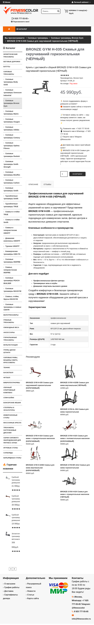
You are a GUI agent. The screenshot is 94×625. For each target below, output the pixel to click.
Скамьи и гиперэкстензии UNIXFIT (10, 230)
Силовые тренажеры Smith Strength (11, 164)
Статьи (30, 595)
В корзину (77, 174)
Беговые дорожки (11, 61)
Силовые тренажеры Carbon (11, 181)
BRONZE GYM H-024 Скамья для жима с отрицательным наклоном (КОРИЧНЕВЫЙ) (40, 438)
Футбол (6, 377)
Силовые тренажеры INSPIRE (12, 260)
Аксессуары (9, 332)
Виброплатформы (11, 382)
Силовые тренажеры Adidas (11, 128)
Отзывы (47, 184)
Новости (31, 591)
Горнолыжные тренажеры (10, 339)
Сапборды (8, 453)
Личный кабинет (81, 2)
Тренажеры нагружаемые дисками (9, 430)
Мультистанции (10, 345)
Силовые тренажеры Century (12, 136)
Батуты (6, 67)
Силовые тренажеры (8, 73)
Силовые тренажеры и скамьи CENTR (12, 307)
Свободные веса (11, 327)
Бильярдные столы (12, 458)
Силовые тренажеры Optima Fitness (11, 145)
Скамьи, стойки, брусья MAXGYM (11, 297)
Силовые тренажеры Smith (11, 189)
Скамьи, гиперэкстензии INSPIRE (10, 270)
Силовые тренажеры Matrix (11, 112)
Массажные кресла (12, 423)
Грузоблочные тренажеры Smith (11, 197)
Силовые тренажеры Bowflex (12, 173)
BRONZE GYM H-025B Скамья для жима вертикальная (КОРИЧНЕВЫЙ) (40, 467)
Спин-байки (8, 398)
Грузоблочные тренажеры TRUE (11, 205)
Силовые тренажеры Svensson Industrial (13, 92)
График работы (11, 587)
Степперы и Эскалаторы (9, 409)
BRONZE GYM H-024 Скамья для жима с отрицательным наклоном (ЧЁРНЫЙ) (74, 494)
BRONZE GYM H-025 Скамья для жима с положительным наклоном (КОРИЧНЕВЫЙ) (75, 438)
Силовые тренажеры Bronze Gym (11, 103)
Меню (6, 2)
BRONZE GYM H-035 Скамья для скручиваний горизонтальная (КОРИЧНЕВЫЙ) (39, 385)
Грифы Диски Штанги (9, 351)
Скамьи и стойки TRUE (12, 213)
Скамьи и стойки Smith (12, 221)
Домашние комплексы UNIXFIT (12, 239)
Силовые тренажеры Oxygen (12, 120)
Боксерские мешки (12, 403)
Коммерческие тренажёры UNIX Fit (12, 252)
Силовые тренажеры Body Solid (11, 82)
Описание (33, 184)
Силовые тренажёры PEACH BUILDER (12, 280)
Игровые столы (10, 448)
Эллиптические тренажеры (10, 55)
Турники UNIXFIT (12, 246)
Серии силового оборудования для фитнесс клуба (12, 440)
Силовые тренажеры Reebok (12, 154)
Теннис (6, 367)
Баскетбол (8, 372)
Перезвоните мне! (20, 22)
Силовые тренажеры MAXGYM (12, 289)
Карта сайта (33, 598)
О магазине (9, 584)
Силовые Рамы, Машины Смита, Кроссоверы (10, 360)
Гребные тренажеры (8, 321)
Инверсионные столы (10, 416)
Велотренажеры (10, 315)
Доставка (8, 591)
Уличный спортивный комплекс (9, 390)
